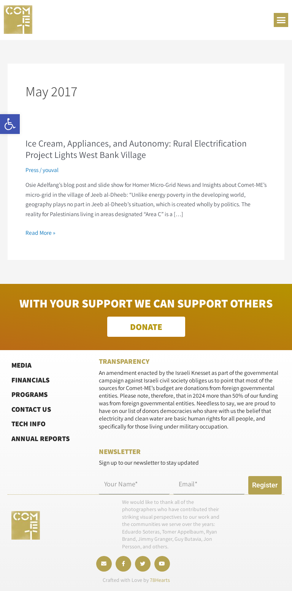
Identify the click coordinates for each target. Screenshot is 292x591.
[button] (10, 124)
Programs (29, 394)
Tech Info (28, 423)
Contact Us (31, 408)
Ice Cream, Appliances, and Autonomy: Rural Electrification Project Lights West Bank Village (136, 149)
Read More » (40, 233)
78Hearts (160, 580)
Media (21, 364)
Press (31, 170)
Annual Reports (40, 438)
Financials (30, 379)
